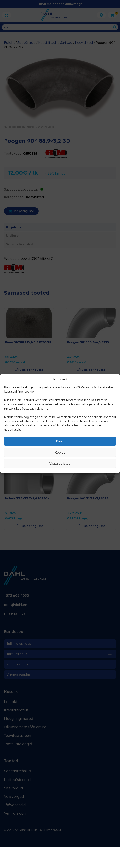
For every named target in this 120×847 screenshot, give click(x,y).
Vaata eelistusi (60, 463)
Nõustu (60, 441)
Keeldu (60, 452)
